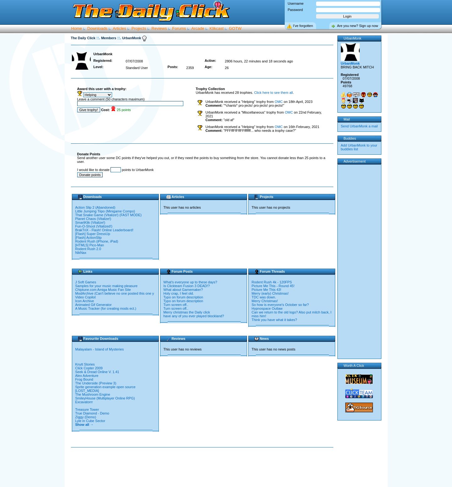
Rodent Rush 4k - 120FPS (272, 282)
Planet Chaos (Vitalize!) (93, 219)
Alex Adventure (87, 375)
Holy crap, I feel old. (179, 293)
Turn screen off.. (176, 305)
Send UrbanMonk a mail (359, 126)
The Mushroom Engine (93, 394)
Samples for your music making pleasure (106, 286)
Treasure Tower (87, 409)
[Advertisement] (203, 467)
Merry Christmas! (265, 301)
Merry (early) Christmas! (270, 293)
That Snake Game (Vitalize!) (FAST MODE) (108, 215)
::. (98, 37)
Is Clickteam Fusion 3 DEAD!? (187, 286)
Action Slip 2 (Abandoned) (95, 207)
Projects (139, 28)
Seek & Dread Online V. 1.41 (97, 372)
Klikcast (217, 28)
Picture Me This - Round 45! (273, 286)
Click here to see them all (273, 92)
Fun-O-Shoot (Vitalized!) (93, 226)
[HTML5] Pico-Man (89, 245)
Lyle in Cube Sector (90, 421)
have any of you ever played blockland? (194, 316)
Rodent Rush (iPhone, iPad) (96, 241)
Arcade (197, 28)
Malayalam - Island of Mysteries (100, 349)
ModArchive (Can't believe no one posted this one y (114, 293)
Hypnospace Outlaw (267, 308)
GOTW (235, 28)
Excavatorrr (84, 402)
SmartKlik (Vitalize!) (90, 222)
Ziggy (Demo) (86, 417)
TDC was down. (264, 297)
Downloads (97, 28)
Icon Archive (84, 301)
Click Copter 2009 (89, 368)
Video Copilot (85, 297)
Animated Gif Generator (93, 305)
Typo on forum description (183, 297)
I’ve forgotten (303, 26)
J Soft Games (85, 282)
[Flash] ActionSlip (88, 237)
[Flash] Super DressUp (92, 234)
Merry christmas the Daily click (187, 312)
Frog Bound (84, 379)
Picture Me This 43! (267, 290)
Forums (179, 28)
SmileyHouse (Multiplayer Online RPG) (105, 398)
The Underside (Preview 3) (96, 383)
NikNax (80, 252)
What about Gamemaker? (183, 290)
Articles (119, 28)
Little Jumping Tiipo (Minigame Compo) (105, 211)
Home (76, 28)
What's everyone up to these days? (190, 282)
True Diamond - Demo (92, 413)
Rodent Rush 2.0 (88, 249)
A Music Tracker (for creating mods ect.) (105, 308)
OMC (279, 102)
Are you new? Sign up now (357, 26)
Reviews (159, 28)
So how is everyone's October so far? (280, 305)
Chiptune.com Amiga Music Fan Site (103, 290)
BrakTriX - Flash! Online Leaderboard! (104, 230)
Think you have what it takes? (274, 320)
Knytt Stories (85, 364)
